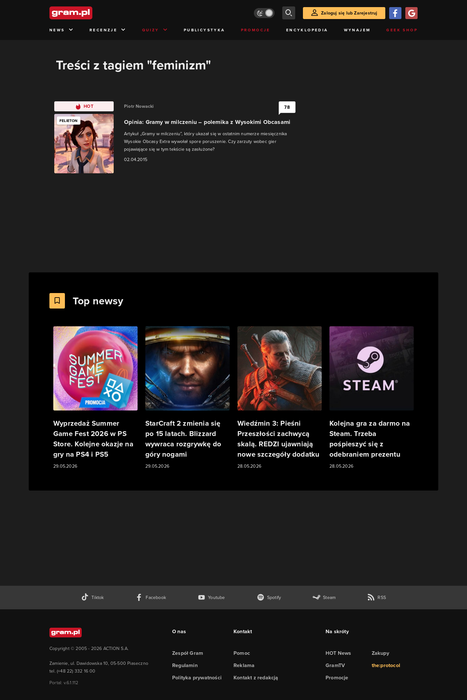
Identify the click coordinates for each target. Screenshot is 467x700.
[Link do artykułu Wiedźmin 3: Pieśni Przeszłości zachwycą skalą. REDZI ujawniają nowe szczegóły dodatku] (280, 398)
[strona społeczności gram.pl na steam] (324, 597)
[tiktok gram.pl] (92, 597)
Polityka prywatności (197, 677)
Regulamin (185, 665)
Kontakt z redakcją (256, 677)
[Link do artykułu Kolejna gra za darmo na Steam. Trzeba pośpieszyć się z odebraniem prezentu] (372, 398)
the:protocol (386, 665)
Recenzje (107, 30)
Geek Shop (402, 30)
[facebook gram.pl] (150, 597)
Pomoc (242, 653)
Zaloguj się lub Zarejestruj (349, 13)
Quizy (155, 30)
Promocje (255, 30)
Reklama (244, 665)
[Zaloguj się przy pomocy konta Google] (411, 13)
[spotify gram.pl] (269, 597)
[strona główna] (86, 12)
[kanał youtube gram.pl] (211, 597)
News (61, 30)
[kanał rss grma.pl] (376, 597)
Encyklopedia (307, 30)
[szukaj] (288, 12)
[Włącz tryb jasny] (264, 13)
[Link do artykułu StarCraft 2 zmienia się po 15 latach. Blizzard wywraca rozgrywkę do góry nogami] (187, 398)
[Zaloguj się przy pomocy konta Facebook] (395, 13)
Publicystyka (204, 30)
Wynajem (357, 30)
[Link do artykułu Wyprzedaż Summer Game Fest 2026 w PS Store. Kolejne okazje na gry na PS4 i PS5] (95, 398)
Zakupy (380, 653)
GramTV (335, 665)
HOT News (338, 653)
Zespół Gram (187, 653)
